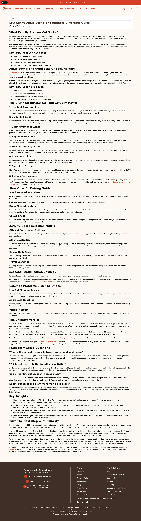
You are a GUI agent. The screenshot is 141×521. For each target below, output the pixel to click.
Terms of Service (75, 514)
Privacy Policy (59, 514)
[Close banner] (138, 2)
